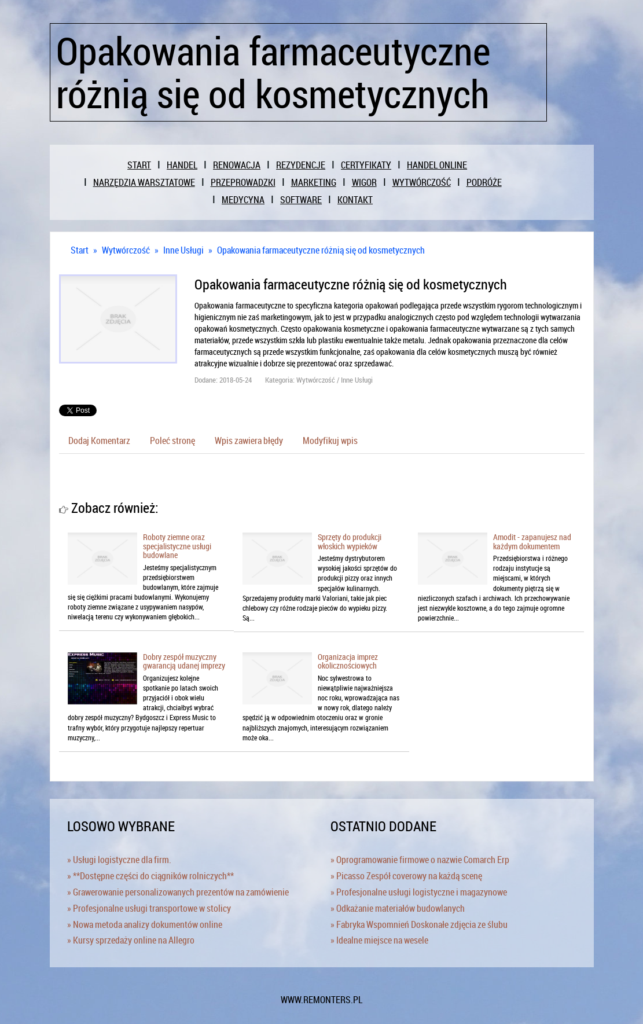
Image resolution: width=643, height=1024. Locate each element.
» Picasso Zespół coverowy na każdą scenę (406, 875)
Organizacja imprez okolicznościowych (348, 661)
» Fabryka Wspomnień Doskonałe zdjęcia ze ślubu (419, 924)
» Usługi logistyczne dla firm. (119, 859)
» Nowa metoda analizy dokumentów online (144, 924)
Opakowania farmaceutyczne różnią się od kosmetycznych (321, 250)
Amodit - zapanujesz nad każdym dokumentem (532, 541)
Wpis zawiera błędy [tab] (249, 440)
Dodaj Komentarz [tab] (99, 440)
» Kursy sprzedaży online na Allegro (130, 940)
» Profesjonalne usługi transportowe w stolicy (149, 908)
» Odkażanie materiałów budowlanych (397, 908)
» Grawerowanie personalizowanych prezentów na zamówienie (178, 892)
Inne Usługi (183, 250)
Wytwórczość (126, 250)
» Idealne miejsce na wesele (379, 940)
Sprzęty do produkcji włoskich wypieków (349, 541)
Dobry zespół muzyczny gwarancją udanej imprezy (184, 661)
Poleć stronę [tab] (172, 440)
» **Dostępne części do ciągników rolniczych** (150, 875)
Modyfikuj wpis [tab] (330, 440)
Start (80, 250)
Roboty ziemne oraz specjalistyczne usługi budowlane (177, 545)
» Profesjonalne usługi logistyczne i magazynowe (418, 892)
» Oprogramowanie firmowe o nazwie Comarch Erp (419, 859)
